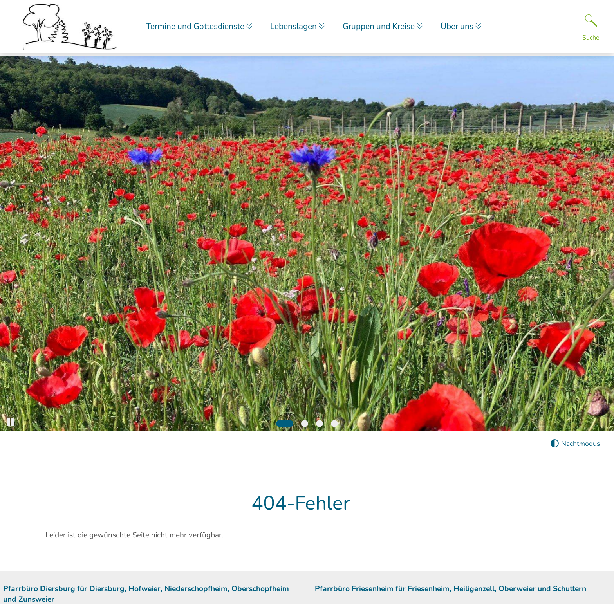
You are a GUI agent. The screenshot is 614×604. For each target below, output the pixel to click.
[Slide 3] (319, 423)
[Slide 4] (334, 423)
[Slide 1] (285, 423)
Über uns (464, 27)
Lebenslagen (296, 27)
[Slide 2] (305, 423)
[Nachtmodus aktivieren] (575, 444)
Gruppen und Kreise (384, 27)
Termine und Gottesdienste (196, 27)
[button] (10, 422)
